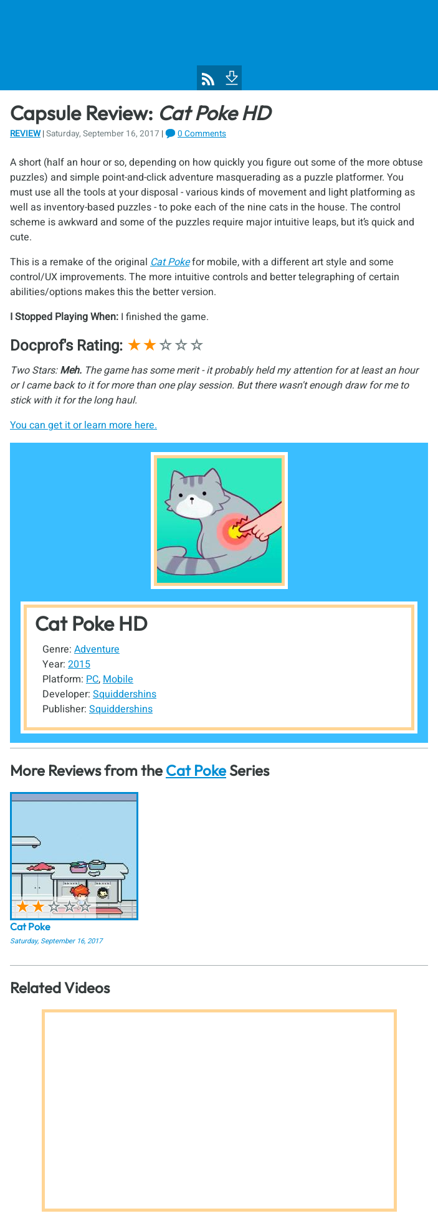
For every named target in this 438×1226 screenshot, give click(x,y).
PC (92, 679)
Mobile (118, 679)
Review (25, 134)
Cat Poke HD (91, 623)
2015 (79, 664)
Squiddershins (124, 694)
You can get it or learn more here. (83, 425)
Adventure (97, 649)
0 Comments (202, 134)
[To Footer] (230, 76)
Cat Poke (196, 770)
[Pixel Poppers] (219, 45)
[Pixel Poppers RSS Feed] (208, 79)
